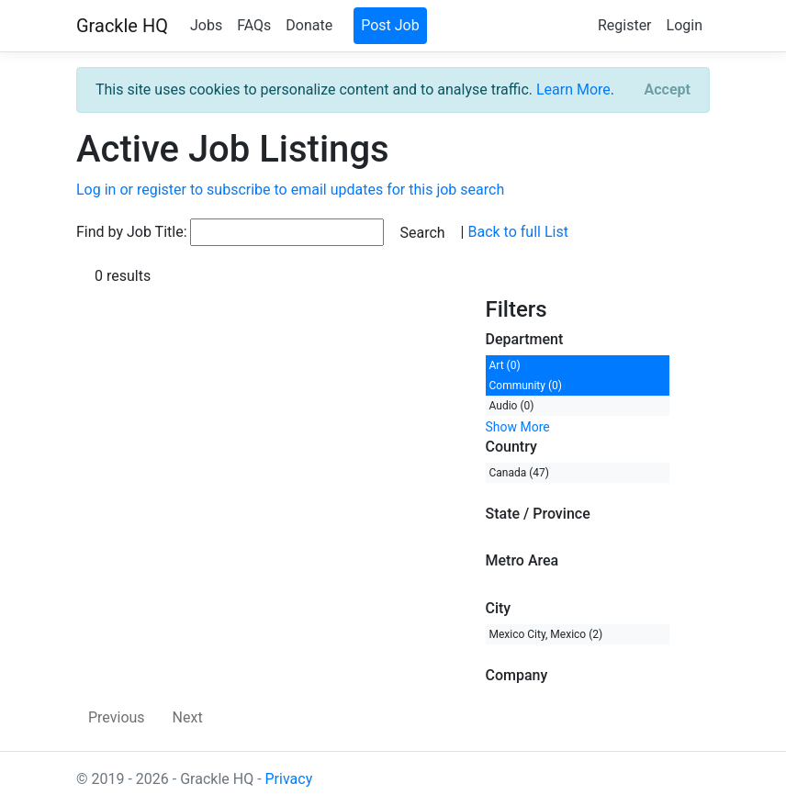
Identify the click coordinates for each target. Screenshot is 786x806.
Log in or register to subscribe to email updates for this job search (290, 189)
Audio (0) (511, 405)
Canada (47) (519, 472)
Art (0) (505, 365)
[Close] (667, 90)
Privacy (289, 779)
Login (684, 25)
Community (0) (525, 385)
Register (625, 25)
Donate (309, 25)
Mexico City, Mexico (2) (546, 634)
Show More (518, 427)
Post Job (390, 25)
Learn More (573, 89)
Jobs (206, 25)
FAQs (254, 25)
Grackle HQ (122, 26)
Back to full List (517, 232)
